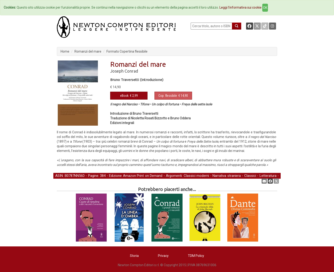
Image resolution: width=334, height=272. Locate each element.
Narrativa (62, 181)
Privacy (163, 256)
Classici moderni (196, 176)
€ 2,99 (129, 95)
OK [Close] (265, 8)
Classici (250, 176)
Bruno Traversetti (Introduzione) (136, 80)
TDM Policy (196, 256)
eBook (124, 95)
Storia (134, 256)
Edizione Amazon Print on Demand (135, 176)
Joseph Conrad (124, 71)
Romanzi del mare (87, 51)
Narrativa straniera (226, 176)
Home (65, 51)
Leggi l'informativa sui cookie (240, 7)
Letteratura (268, 176)
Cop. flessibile (167, 95)
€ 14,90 (173, 95)
